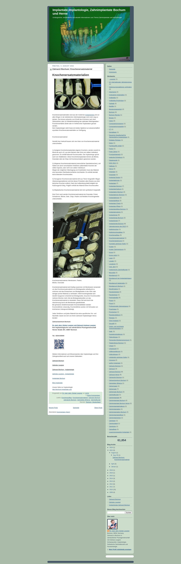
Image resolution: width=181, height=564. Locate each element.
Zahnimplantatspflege (116, 415)
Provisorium (113, 312)
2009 (111, 492)
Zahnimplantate (114, 398)
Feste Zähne (113, 152)
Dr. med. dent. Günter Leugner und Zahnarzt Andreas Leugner (74, 325)
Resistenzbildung (114, 315)
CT (110, 129)
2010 (111, 489)
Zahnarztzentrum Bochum (117, 380)
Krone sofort (113, 255)
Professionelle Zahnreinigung (118, 306)
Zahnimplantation (114, 409)
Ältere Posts (98, 408)
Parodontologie (114, 292)
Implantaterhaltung (115, 189)
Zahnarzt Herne (114, 374)
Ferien (111, 149)
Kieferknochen (114, 229)
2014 (111, 478)
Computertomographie (116, 126)
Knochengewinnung (115, 241)
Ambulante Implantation (117, 95)
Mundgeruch (113, 275)
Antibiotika (112, 98)
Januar (113, 466)
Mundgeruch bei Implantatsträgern (120, 278)
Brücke (111, 118)
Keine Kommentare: (94, 395)
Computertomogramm (116, 123)
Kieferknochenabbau (116, 232)
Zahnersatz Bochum (115, 392)
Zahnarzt (112, 369)
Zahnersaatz (113, 386)
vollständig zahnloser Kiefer (118, 357)
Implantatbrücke (114, 180)
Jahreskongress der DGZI (117, 226)
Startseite (76, 408)
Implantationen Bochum (117, 195)
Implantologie (89, 115)
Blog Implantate (57, 383)
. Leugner (112, 79)
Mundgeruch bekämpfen (117, 283)
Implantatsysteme (115, 212)
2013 (111, 481)
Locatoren (112, 264)
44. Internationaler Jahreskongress (120, 82)
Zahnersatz (112, 389)
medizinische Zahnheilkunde (118, 270)
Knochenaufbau (67, 398)
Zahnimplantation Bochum (117, 412)
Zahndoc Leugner (115, 502)
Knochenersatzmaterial (80, 398)
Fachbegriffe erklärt (115, 146)
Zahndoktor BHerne (83, 400)
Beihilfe (111, 106)
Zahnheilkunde (96, 400)
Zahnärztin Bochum (70, 400)
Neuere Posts (53, 408)
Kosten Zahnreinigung (116, 249)
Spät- (111, 331)
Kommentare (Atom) (63, 412)
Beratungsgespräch (115, 109)
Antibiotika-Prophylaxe (116, 100)
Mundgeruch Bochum (116, 286)
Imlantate (112, 172)
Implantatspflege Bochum (117, 209)
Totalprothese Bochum (116, 343)
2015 (111, 475)
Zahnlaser (112, 421)
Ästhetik (111, 103)
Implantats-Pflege (115, 206)
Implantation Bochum (116, 192)
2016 (111, 473)
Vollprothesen (113, 354)
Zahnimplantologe (115, 418)
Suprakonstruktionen (116, 334)
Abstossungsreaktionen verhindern (120, 87)
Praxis (111, 300)
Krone (111, 252)
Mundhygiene (113, 289)
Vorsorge (112, 360)
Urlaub (111, 346)
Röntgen (112, 318)
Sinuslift (111, 323)
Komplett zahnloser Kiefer (117, 244)
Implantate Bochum (58, 378)
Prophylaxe (112, 309)
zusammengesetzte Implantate (119, 432)
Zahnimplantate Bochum (117, 400)
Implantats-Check (115, 203)
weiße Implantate (114, 363)
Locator (111, 261)
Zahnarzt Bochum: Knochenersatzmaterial (72, 69)
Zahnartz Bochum (94, 398)
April (113, 464)
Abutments (112, 92)
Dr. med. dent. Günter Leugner (120, 531)
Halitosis (112, 166)
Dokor (111, 143)
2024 (111, 447)
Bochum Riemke (114, 115)
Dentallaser (113, 132)
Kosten (111, 247)
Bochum (111, 112)
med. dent (112, 267)
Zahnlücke (112, 426)
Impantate (112, 175)
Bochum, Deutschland (93, 402)
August (113, 453)
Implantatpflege (114, 200)
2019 (111, 470)
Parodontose (113, 295)
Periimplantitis (113, 297)
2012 (111, 484)
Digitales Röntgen (115, 140)
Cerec (111, 121)
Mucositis (112, 272)
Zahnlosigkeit (113, 423)
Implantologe (113, 215)
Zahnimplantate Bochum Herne (119, 403)
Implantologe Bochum (116, 218)
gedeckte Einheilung (115, 157)
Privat (111, 303)
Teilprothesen (113, 337)
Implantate (112, 183)
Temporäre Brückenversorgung (119, 340)
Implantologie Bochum (116, 224)
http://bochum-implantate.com (62, 389)
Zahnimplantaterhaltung (117, 406)
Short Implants (114, 321)
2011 (111, 487)
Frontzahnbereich (115, 154)
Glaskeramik (113, 160)
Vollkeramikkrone (114, 351)
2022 (111, 450)
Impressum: (113, 72)
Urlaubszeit (112, 349)
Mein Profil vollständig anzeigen (120, 549)
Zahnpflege (112, 429)
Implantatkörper (114, 198)
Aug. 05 (115, 455)
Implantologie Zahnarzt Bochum (119, 505)
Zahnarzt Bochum (115, 372)
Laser (111, 258)
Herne (111, 169)
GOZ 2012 (112, 163)
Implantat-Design (114, 177)
